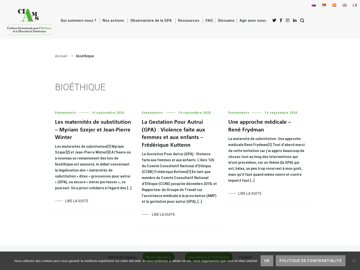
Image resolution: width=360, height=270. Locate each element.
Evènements (65, 112)
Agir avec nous (253, 20)
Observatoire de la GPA (151, 20)
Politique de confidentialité (311, 261)
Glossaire (226, 20)
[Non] (353, 260)
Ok (267, 261)
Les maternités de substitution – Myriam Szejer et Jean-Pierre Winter (93, 129)
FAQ (209, 20)
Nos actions (113, 20)
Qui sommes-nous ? (78, 20)
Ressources (188, 20)
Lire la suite (76, 201)
